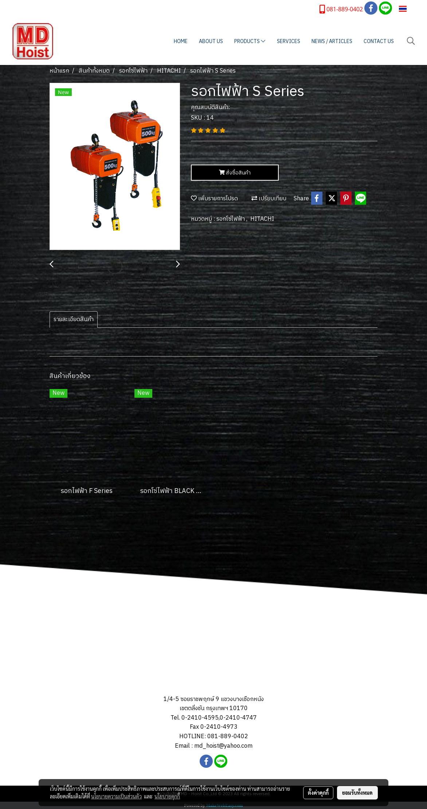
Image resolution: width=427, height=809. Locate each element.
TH (407, 9)
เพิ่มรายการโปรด (214, 199)
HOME (181, 41)
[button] (411, 41)
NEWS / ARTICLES (332, 41)
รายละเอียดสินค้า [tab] (74, 319)
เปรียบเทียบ (268, 199)
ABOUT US (211, 41)
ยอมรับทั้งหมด (357, 792)
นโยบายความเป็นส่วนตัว (116, 796)
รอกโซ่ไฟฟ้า (231, 219)
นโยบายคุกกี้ (167, 796)
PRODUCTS (249, 41)
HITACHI (262, 219)
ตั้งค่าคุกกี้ (318, 792)
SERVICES (288, 41)
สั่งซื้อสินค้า (235, 173)
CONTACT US (379, 41)
